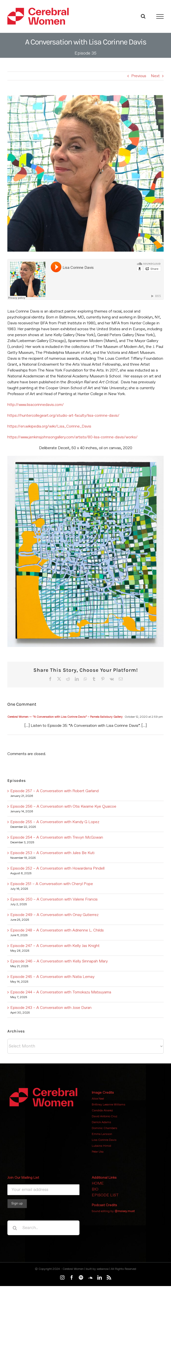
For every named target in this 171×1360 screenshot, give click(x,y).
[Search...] (43, 1227)
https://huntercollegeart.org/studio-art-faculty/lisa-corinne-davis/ (63, 415)
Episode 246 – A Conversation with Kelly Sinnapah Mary (59, 961)
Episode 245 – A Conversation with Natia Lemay (52, 976)
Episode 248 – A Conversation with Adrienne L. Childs (57, 930)
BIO (95, 1189)
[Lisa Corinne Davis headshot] (85, 173)
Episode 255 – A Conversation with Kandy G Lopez (54, 821)
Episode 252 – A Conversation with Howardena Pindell (57, 868)
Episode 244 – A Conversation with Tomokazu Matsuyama (60, 992)
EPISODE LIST (105, 1195)
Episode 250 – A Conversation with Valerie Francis (54, 899)
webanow (103, 1269)
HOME (98, 1183)
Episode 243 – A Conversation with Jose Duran (51, 1007)
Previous (138, 75)
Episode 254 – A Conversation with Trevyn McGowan (56, 837)
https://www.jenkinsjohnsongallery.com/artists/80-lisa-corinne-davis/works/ (72, 437)
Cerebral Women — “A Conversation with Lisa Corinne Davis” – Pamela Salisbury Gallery (65, 717)
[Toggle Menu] (160, 16)
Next (155, 75)
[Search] (14, 1227)
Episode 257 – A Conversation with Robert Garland (54, 790)
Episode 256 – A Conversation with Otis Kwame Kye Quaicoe (63, 806)
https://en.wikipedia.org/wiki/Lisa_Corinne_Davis (49, 426)
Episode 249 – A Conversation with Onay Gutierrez (54, 914)
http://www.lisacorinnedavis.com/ (35, 404)
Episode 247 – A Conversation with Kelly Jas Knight (55, 945)
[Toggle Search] (143, 16)
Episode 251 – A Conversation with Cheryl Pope (51, 883)
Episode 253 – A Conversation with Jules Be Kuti (52, 852)
